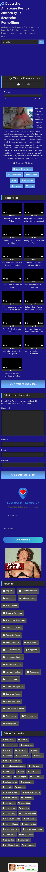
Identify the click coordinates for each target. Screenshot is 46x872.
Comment (5, 408)
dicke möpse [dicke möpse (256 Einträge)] (36, 766)
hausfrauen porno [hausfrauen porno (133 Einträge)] (12, 792)
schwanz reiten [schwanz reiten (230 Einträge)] (30, 824)
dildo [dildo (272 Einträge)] (22, 771)
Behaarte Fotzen (28, 598)
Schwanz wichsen (13, 701)
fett (14, 180)
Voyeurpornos (11, 723)
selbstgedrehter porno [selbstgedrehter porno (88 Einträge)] (33, 829)
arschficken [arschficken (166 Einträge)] (22, 750)
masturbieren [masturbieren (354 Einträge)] (10, 808)
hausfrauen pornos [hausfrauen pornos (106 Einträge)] (32, 792)
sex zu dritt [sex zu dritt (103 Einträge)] (9, 840)
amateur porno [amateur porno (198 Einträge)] (11, 745)
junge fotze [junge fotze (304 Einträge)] (28, 798)
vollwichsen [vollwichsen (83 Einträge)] (24, 840)
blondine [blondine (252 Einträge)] (8, 756)
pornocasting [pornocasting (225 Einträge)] (10, 813)
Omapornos (34, 672)
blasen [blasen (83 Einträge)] (35, 750)
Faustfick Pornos (12, 642)
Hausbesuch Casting (14, 657)
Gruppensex (33, 650)
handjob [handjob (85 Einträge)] (8, 787)
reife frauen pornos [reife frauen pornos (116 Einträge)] (12, 819)
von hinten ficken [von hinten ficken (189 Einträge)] (11, 845)
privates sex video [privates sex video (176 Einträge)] (29, 813)
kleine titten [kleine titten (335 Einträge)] (25, 803)
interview (16, 186)
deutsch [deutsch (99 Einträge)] (39, 756)
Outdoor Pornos (12, 679)
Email (4, 450)
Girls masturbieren (13, 650)
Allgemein (9, 591)
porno (29, 186)
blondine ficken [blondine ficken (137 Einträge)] (24, 756)
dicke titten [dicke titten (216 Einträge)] (9, 771)
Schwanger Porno (13, 694)
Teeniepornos (11, 716)
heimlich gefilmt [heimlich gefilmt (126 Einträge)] (11, 798)
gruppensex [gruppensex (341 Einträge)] (27, 782)
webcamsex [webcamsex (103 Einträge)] (29, 845)
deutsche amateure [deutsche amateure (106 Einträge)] (12, 761)
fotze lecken (27, 180)
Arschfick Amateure (29, 591)
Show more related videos (23, 384)
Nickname (12, 515)
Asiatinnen (10, 598)
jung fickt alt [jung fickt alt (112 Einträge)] (9, 803)
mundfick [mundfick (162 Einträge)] (25, 808)
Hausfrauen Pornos (13, 664)
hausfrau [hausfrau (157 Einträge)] (21, 787)
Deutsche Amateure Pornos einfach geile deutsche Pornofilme (15, 13)
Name (4, 440)
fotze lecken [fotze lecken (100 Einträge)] (37, 777)
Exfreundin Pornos (13, 635)
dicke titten (31, 175)
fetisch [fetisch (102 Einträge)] (7, 777)
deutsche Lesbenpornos (15, 620)
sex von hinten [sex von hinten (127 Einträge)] (27, 835)
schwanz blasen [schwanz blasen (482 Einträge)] (11, 824)
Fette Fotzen (14, 175)
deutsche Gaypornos (14, 613)
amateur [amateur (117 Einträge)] (24, 740)
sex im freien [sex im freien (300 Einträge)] (10, 835)
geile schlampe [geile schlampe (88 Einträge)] (11, 782)
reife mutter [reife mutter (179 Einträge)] (30, 819)
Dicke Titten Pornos (22, 169)
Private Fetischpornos (14, 687)
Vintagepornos (30, 716)
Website (4, 460)
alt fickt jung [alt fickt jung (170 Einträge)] (9, 740)
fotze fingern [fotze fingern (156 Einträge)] (21, 777)
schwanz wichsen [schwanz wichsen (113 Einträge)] (12, 829)
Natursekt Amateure (13, 672)
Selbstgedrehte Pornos (15, 709)
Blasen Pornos (11, 606)
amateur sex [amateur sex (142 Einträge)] (28, 745)
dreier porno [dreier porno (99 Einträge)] (34, 771)
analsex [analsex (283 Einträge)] (8, 750)
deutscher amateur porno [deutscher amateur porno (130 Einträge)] (15, 766)
